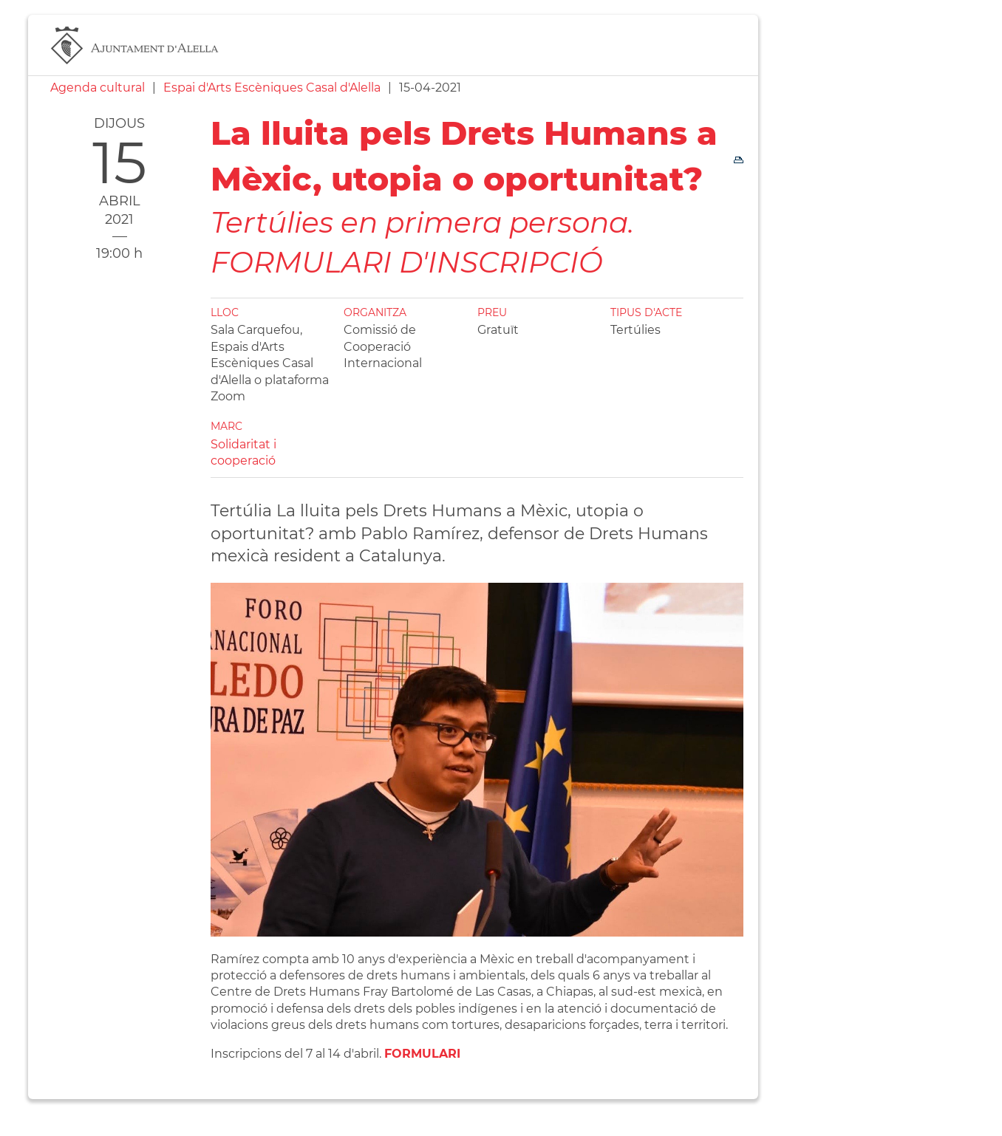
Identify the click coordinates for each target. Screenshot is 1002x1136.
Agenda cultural (97, 88)
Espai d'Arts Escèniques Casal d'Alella (272, 88)
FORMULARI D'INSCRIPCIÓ (407, 262)
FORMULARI (422, 1054)
